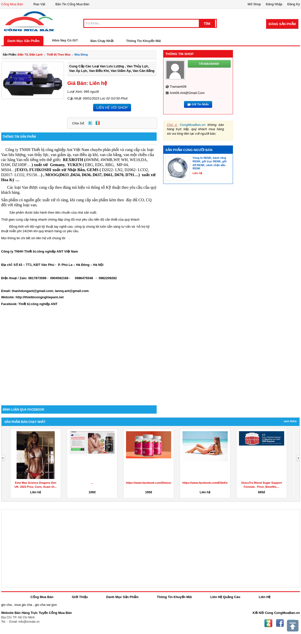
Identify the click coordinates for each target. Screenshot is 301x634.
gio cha (6, 605)
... (92, 482)
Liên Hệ (265, 597)
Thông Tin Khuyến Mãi (143, 41)
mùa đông (81, 54)
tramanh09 (178, 86)
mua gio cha (23, 605)
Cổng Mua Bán (12, 4)
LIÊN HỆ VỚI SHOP (112, 108)
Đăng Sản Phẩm (282, 24)
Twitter (90, 123)
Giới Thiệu (80, 597)
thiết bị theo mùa (59, 54)
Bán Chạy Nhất (101, 41)
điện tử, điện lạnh (30, 54)
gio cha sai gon (46, 605)
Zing (98, 123)
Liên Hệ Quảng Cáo (225, 597)
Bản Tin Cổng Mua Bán (72, 4)
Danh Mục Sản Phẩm (24, 41)
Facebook (280, 623)
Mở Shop (254, 4)
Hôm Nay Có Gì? (65, 40)
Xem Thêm (290, 421)
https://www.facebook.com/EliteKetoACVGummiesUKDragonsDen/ (226, 482)
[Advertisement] (79, 362)
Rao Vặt (39, 4)
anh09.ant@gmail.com (187, 93)
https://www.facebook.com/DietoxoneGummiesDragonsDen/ (165, 482)
